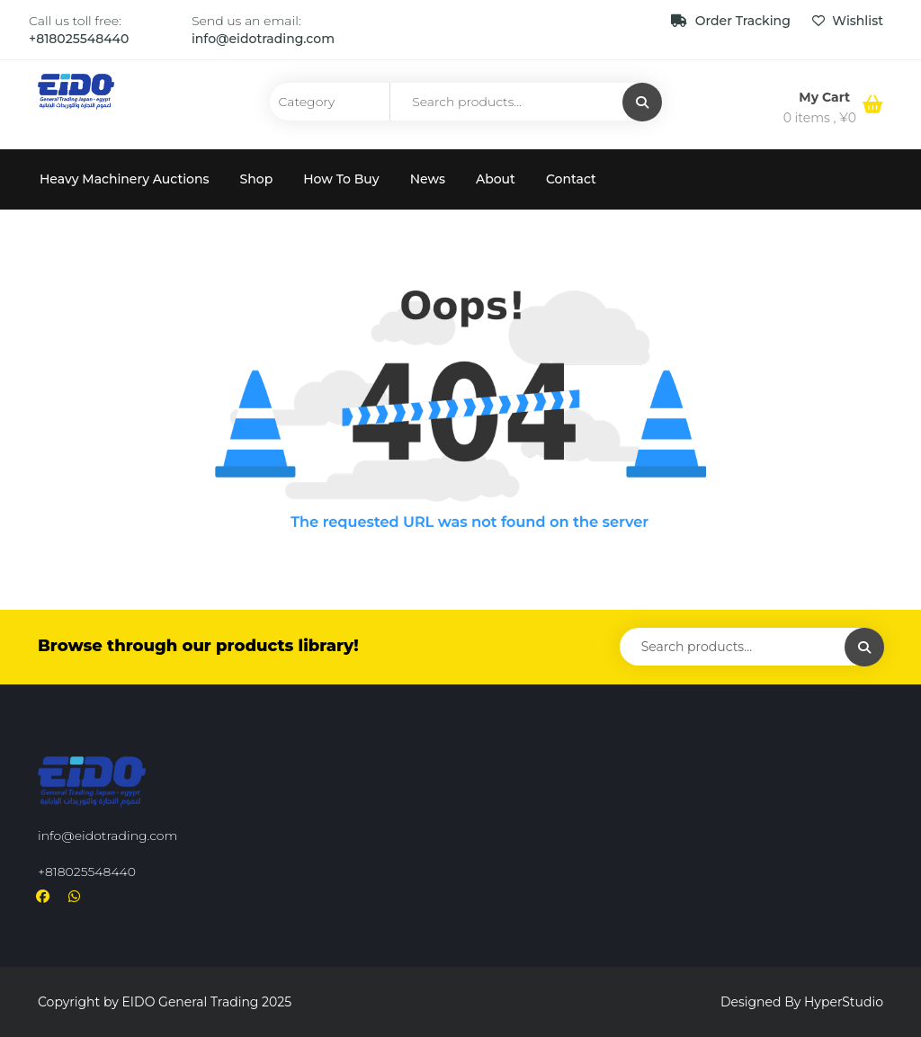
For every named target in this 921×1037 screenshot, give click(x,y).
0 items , (819, 118)
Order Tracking (732, 21)
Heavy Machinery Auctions (125, 179)
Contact (571, 179)
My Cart (826, 97)
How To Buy (341, 179)
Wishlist (847, 21)
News (427, 179)
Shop (256, 179)
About (495, 179)
